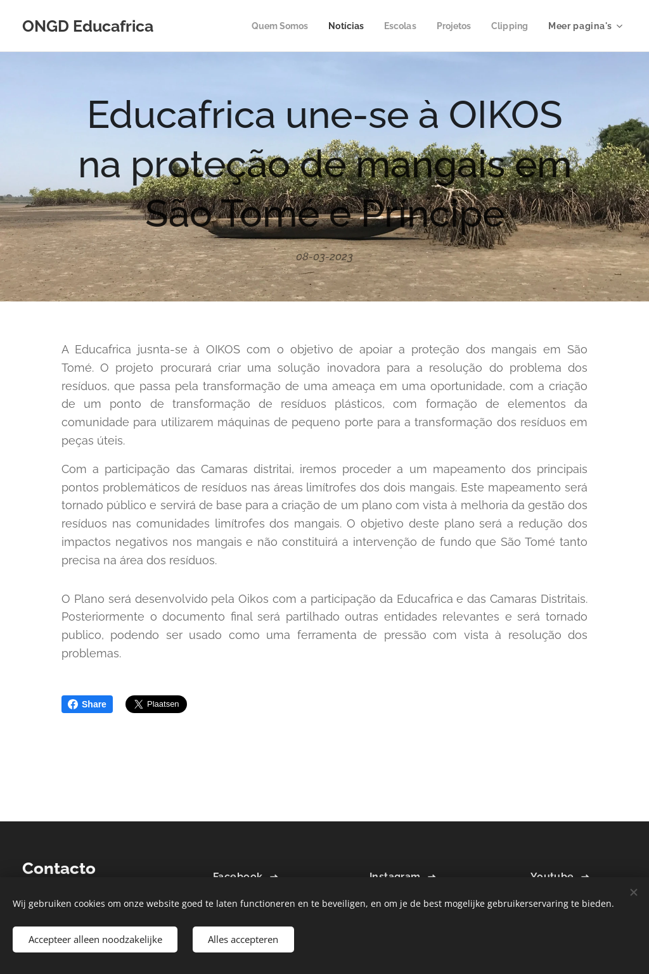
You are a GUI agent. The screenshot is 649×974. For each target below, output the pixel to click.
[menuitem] (269, 26)
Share (87, 704)
